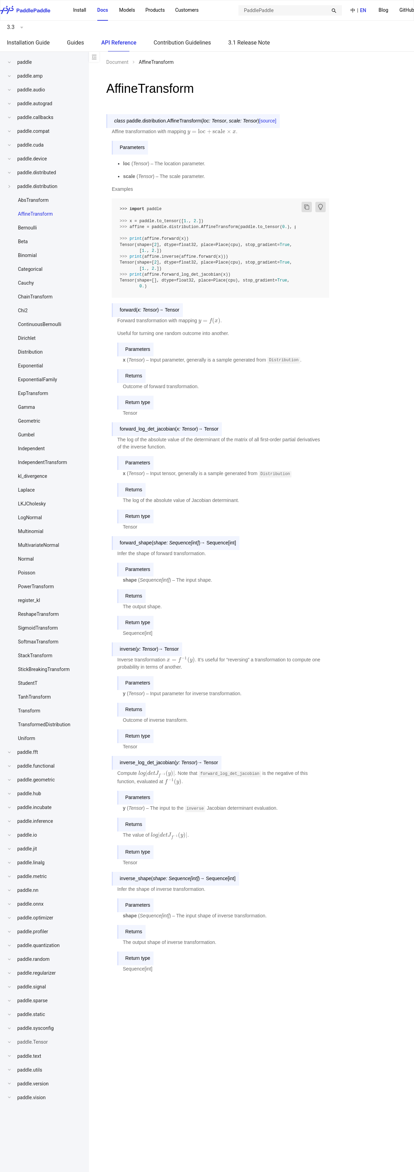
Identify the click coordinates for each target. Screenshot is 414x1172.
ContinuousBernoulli (39, 324)
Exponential (30, 365)
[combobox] (290, 10)
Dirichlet (27, 338)
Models (127, 10)
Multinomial (30, 531)
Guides (75, 42)
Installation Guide (28, 42)
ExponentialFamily (37, 379)
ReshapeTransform (38, 614)
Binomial (27, 255)
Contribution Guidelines (182, 42)
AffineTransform (35, 214)
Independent (31, 448)
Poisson (26, 572)
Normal (26, 559)
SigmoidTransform (38, 628)
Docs (102, 10)
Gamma (26, 407)
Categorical (30, 269)
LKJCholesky (32, 503)
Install (79, 10)
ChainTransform (35, 296)
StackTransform (35, 655)
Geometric (29, 421)
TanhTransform (34, 697)
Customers (187, 10)
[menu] (136, 10)
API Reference (118, 42)
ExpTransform (33, 393)
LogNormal (30, 517)
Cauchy (26, 283)
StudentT (28, 683)
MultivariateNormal (38, 545)
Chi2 (23, 310)
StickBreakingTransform (44, 669)
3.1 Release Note (249, 42)
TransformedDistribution (44, 724)
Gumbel (26, 434)
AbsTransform (33, 200)
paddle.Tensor (32, 1042)
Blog (383, 10)
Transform (29, 710)
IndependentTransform (42, 462)
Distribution (30, 352)
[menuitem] (383, 10)
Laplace (26, 490)
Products (155, 10)
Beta (23, 241)
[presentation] (211, 131)
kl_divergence (32, 476)
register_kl (29, 600)
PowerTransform (36, 586)
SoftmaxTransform (38, 641)
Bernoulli (27, 227)
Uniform (26, 738)
